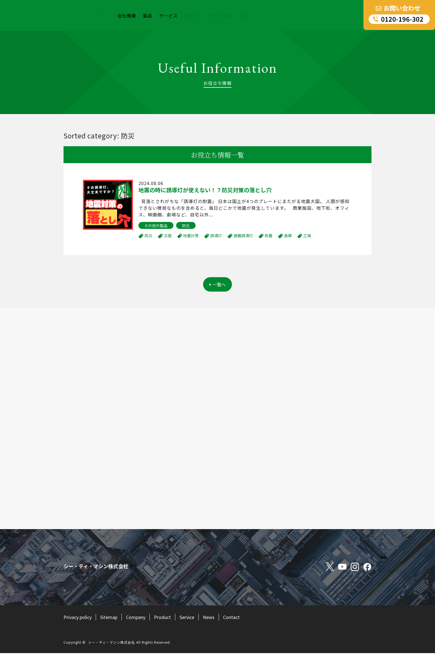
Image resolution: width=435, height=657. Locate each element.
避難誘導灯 (243, 235)
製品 (148, 15)
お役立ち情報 (225, 15)
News (222, 620)
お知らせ (195, 15)
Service (199, 620)
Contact (246, 620)
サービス (169, 15)
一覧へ (217, 286)
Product (172, 620)
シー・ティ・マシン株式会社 (111, 646)
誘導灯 (216, 235)
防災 (186, 225)
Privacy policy (79, 620)
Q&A (251, 15)
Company (143, 620)
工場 (307, 235)
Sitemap (113, 620)
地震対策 (191, 235)
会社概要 (127, 15)
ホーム (105, 15)
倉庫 (288, 235)
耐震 (268, 235)
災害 (168, 235)
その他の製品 (156, 225)
